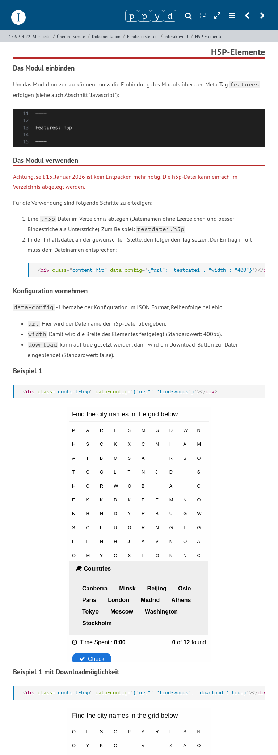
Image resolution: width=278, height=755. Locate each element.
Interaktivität (176, 36)
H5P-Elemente (208, 36)
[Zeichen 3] (157, 16)
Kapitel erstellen (142, 36)
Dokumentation (106, 36)
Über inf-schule (71, 36)
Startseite (41, 36)
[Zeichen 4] (169, 16)
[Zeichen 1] (131, 16)
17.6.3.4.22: (20, 36)
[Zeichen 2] (144, 16)
